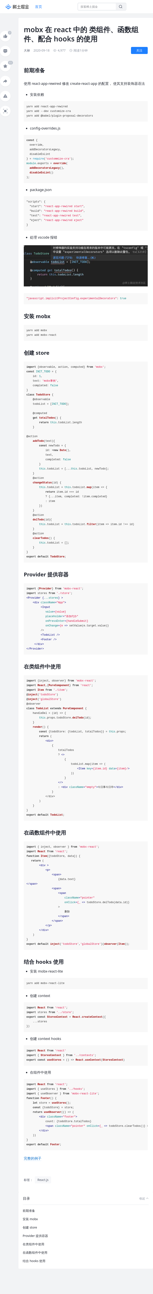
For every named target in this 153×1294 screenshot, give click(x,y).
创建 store (30, 1227)
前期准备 (29, 1211)
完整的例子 (32, 1158)
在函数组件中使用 (35, 1252)
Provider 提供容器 (35, 1236)
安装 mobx (30, 1219)
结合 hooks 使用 (34, 1261)
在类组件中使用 (33, 1244)
